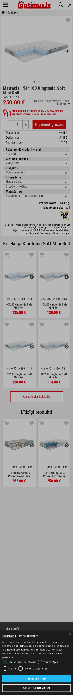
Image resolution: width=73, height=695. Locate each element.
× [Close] (69, 634)
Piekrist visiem (36, 678)
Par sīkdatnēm (28, 636)
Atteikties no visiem (36, 688)
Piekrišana (9, 636)
